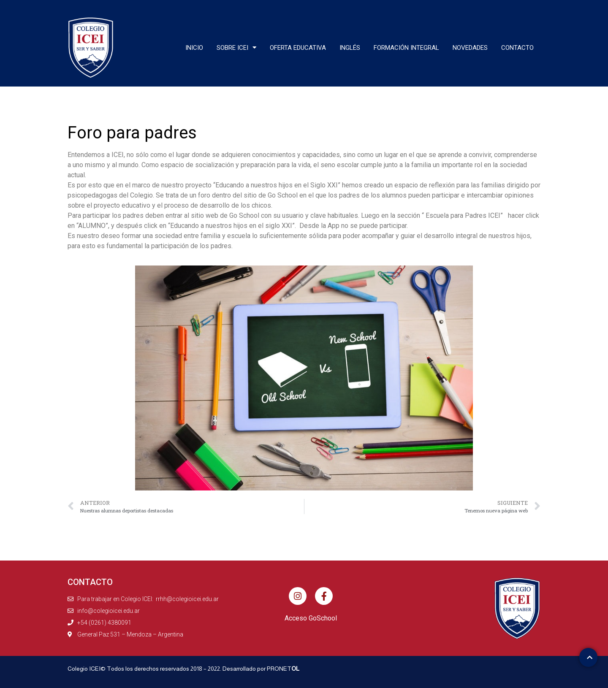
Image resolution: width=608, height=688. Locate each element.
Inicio (194, 47)
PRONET (283, 668)
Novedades (470, 47)
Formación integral (406, 47)
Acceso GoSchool (311, 618)
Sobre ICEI (236, 47)
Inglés (349, 47)
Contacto (517, 47)
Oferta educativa (298, 47)
